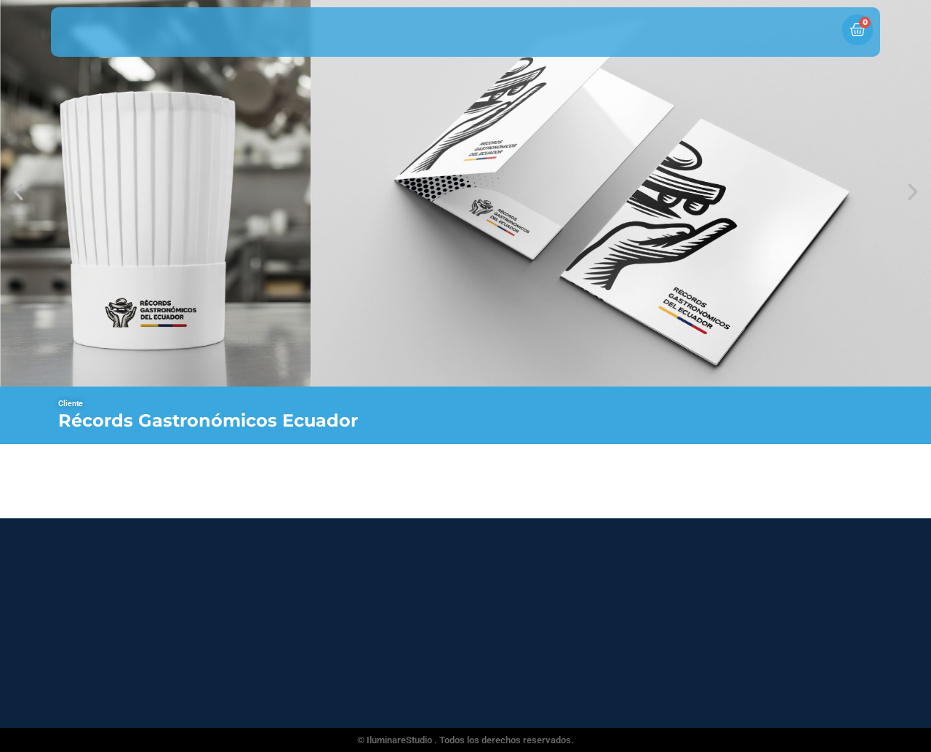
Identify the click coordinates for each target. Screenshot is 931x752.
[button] (18, 192)
